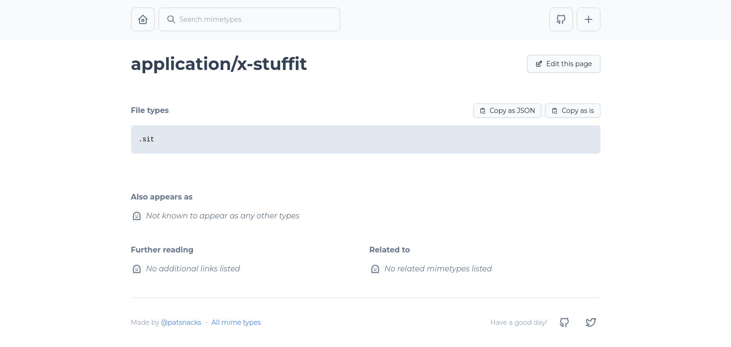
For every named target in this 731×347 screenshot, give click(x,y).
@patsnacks (181, 322)
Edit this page (563, 64)
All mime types (236, 322)
